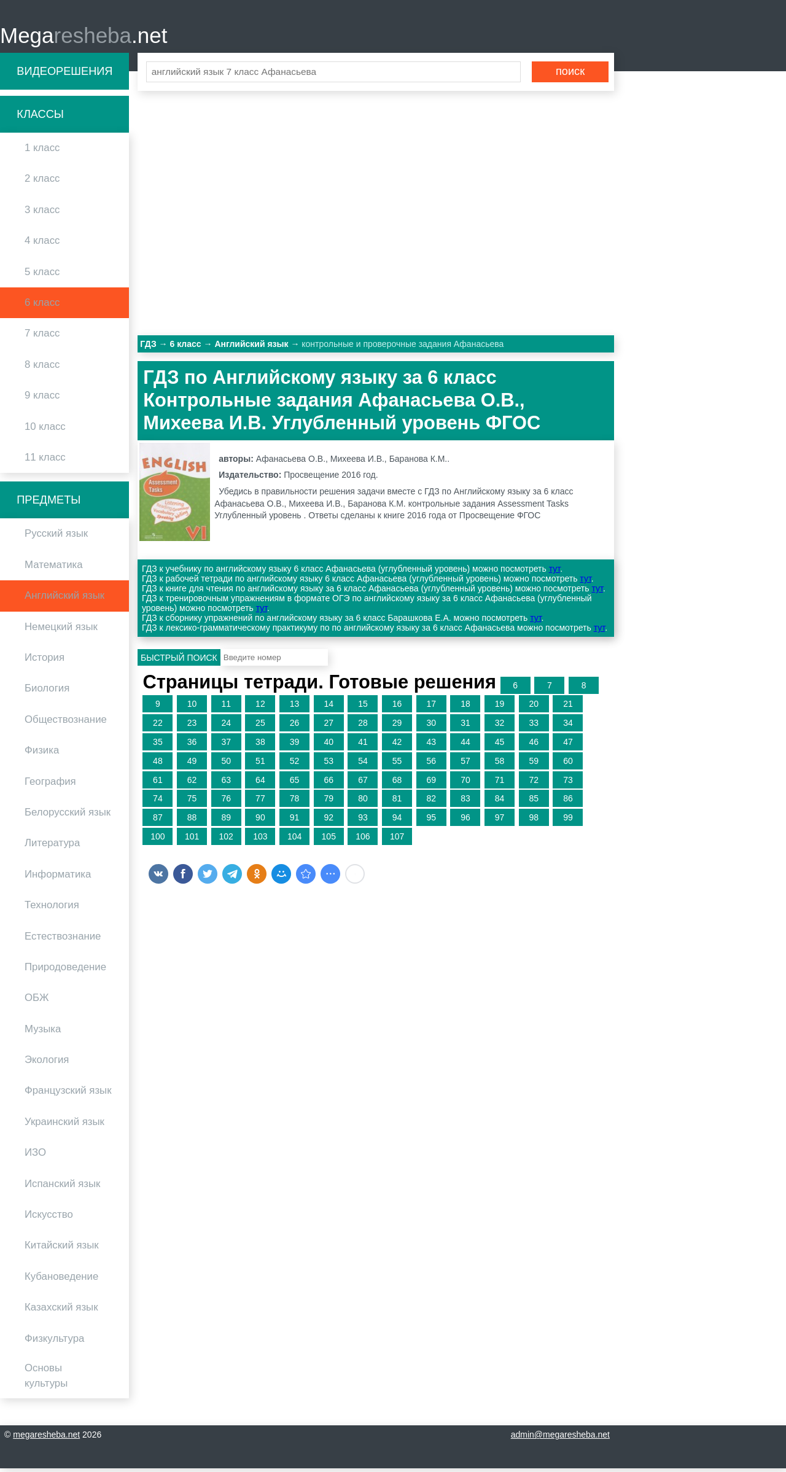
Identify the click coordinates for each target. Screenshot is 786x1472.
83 (465, 803)
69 (431, 784)
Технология (52, 909)
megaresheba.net (46, 1438)
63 (226, 784)
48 (158, 764)
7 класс (42, 337)
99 (568, 822)
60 (568, 764)
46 (534, 745)
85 (534, 803)
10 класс (45, 430)
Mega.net (83, 37)
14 (328, 708)
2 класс (42, 183)
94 (397, 822)
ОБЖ (37, 1002)
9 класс (42, 399)
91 (295, 822)
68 (397, 784)
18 (465, 708)
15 (363, 708)
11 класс (45, 461)
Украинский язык (64, 1125)
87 (158, 822)
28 (363, 727)
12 (260, 708)
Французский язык (68, 1094)
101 (192, 840)
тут (554, 573)
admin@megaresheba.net (560, 1438)
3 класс (42, 213)
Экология (47, 1063)
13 (295, 708)
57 (465, 764)
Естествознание (63, 940)
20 (534, 708)
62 (192, 784)
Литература (52, 847)
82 (431, 803)
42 (397, 745)
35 (158, 745)
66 (328, 784)
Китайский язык (62, 1249)
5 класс (42, 275)
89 (226, 822)
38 (260, 745)
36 (192, 745)
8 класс (42, 368)
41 (363, 745)
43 (431, 745)
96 (465, 822)
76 (226, 803)
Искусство (49, 1218)
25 (260, 727)
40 (328, 745)
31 (465, 727)
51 (260, 764)
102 (226, 840)
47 (568, 745)
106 (363, 840)
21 (568, 708)
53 (328, 764)
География (50, 785)
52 (295, 764)
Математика (54, 568)
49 (192, 764)
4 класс (42, 245)
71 (500, 784)
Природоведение (65, 970)
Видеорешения (64, 75)
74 (158, 803)
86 (568, 803)
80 (363, 803)
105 (329, 840)
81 (397, 803)
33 (534, 727)
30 (431, 727)
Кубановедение (61, 1280)
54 (363, 764)
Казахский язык (61, 1311)
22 (158, 727)
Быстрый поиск (179, 661)
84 (500, 803)
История (44, 661)
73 (568, 784)
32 (500, 727)
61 (158, 784)
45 (500, 745)
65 (295, 784)
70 (465, 784)
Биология (47, 692)
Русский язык (56, 537)
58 (500, 764)
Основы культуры (46, 1379)
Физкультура (54, 1342)
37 (226, 745)
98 (534, 822)
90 (260, 822)
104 (294, 840)
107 (397, 840)
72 (534, 784)
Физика (42, 754)
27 (328, 727)
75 (192, 803)
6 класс (42, 306)
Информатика (58, 878)
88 (192, 822)
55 (397, 764)
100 (157, 840)
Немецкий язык (61, 630)
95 (431, 822)
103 (260, 840)
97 (500, 822)
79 (328, 803)
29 (397, 727)
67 (363, 784)
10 (192, 708)
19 (500, 708)
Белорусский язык (68, 816)
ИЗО (35, 1156)
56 (431, 764)
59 (534, 764)
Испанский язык (62, 1187)
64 (260, 784)
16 (397, 708)
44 (465, 745)
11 (226, 708)
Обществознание (66, 723)
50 (226, 764)
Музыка (43, 1032)
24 (226, 727)
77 (260, 803)
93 (363, 822)
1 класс (42, 152)
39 (295, 745)
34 (568, 727)
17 (431, 708)
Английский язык (64, 600)
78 (295, 803)
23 (192, 727)
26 (295, 727)
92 (328, 822)
